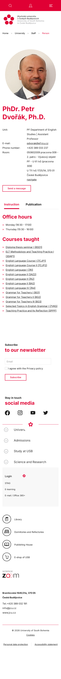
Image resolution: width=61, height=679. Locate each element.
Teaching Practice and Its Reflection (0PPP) (31, 310)
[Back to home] (30, 20)
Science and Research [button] (30, 462)
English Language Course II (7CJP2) (26, 265)
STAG (7, 483)
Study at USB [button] (23, 451)
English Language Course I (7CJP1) (26, 260)
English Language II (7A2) (20, 278)
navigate (32, 179)
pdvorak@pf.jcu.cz (37, 143)
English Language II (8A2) (20, 283)
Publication (33, 204)
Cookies (30, 635)
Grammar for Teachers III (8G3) (23, 301)
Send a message (17, 188)
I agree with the (24, 368)
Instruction (11, 204)
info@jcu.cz (9, 608)
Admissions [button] (22, 440)
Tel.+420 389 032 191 (14, 603)
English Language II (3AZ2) (21, 274)
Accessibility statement (46, 644)
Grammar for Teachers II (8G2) (23, 297)
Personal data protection (15, 644)
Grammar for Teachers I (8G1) (23, 292)
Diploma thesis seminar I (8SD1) (24, 247)
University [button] (21, 430)
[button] (10, 5)
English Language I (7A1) (19, 269)
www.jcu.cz (9, 612)
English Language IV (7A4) (20, 288)
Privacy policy (35, 368)
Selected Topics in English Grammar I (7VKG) (31, 306)
